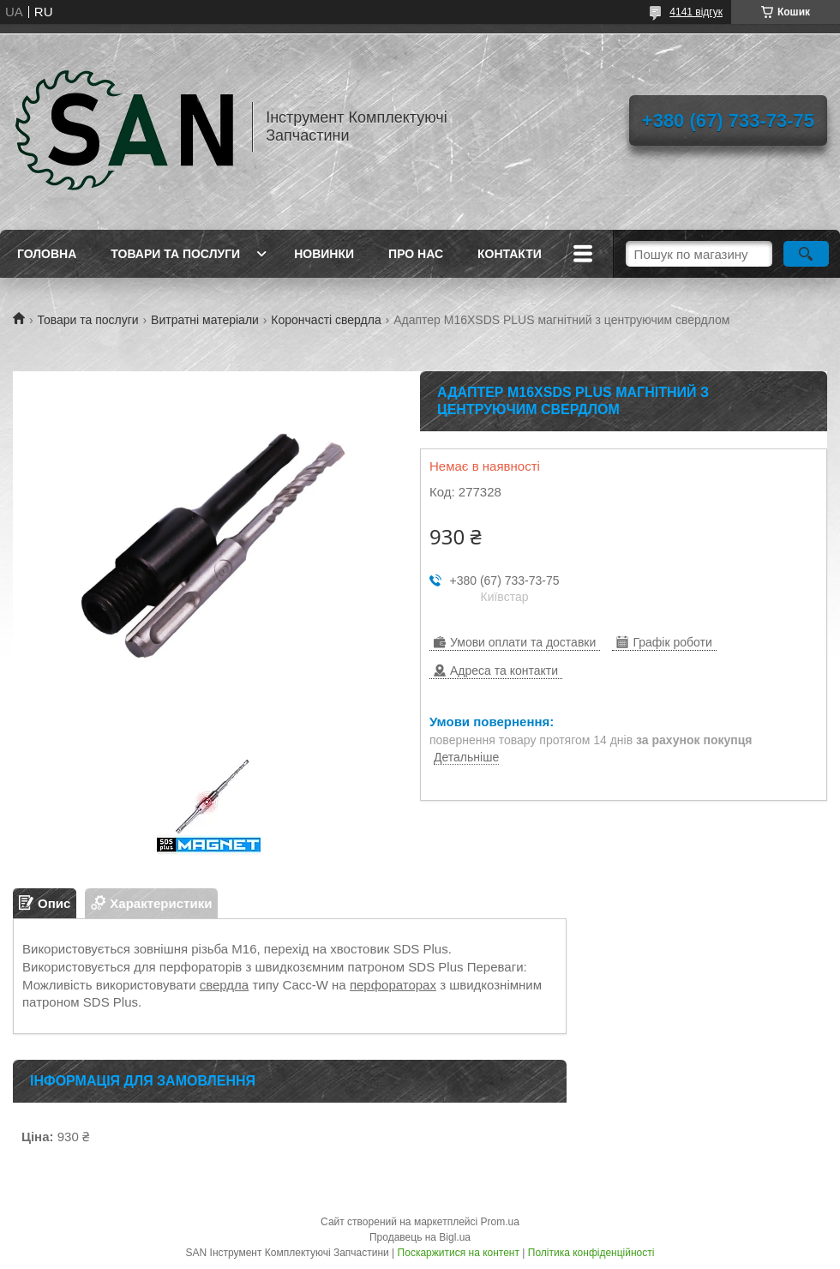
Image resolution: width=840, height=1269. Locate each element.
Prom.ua (500, 1222)
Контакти (509, 254)
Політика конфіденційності (591, 1253)
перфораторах (393, 984)
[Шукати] (806, 254)
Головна (46, 254)
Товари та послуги (175, 254)
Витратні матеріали (205, 320)
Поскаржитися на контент (458, 1253)
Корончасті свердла (326, 320)
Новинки (324, 254)
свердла (224, 984)
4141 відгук (696, 12)
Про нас (415, 254)
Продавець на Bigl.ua (420, 1237)
